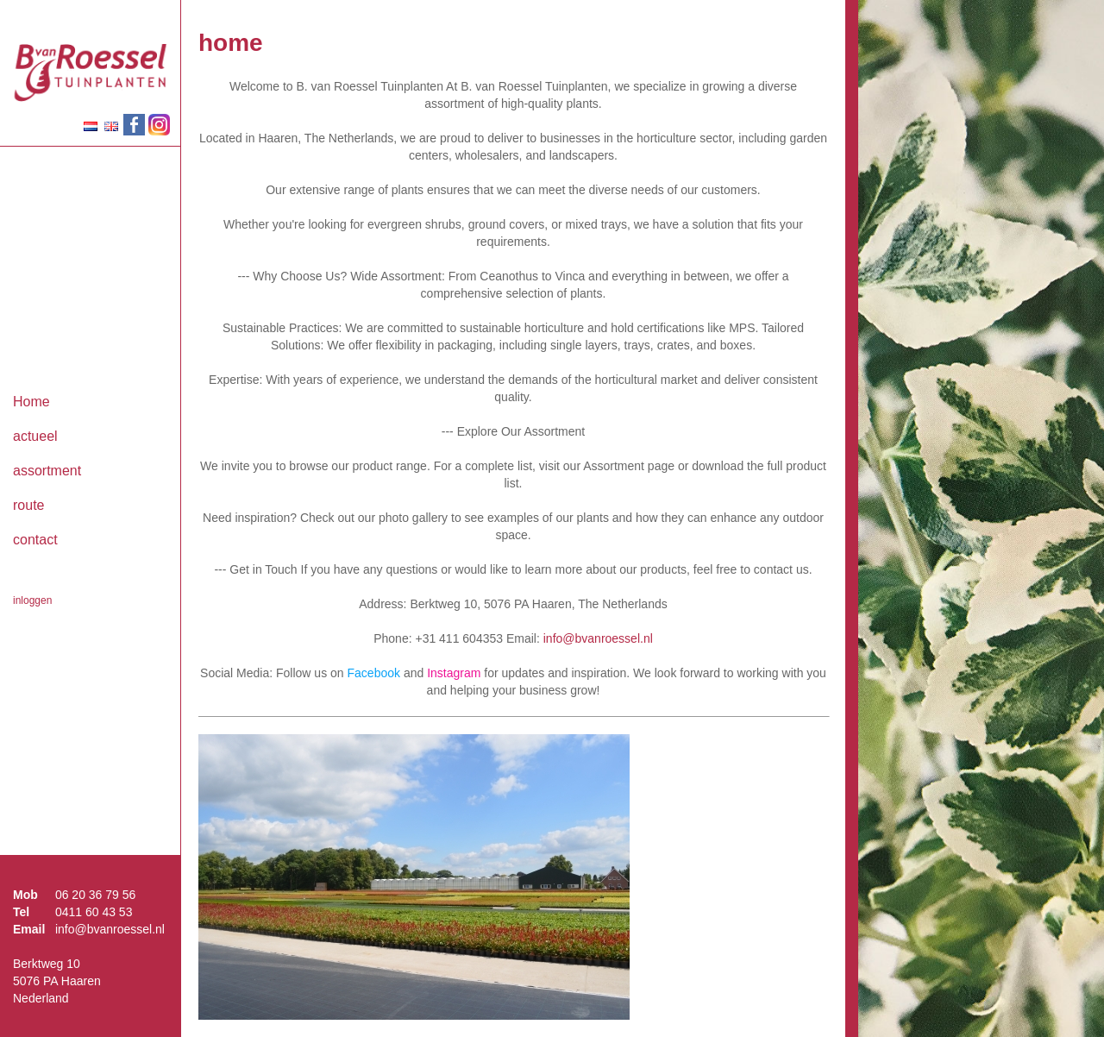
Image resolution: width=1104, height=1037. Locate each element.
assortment (47, 470)
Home (31, 401)
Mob (25, 895)
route (28, 505)
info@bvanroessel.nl (110, 929)
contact (35, 539)
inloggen (32, 600)
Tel (21, 912)
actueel (35, 436)
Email (29, 929)
